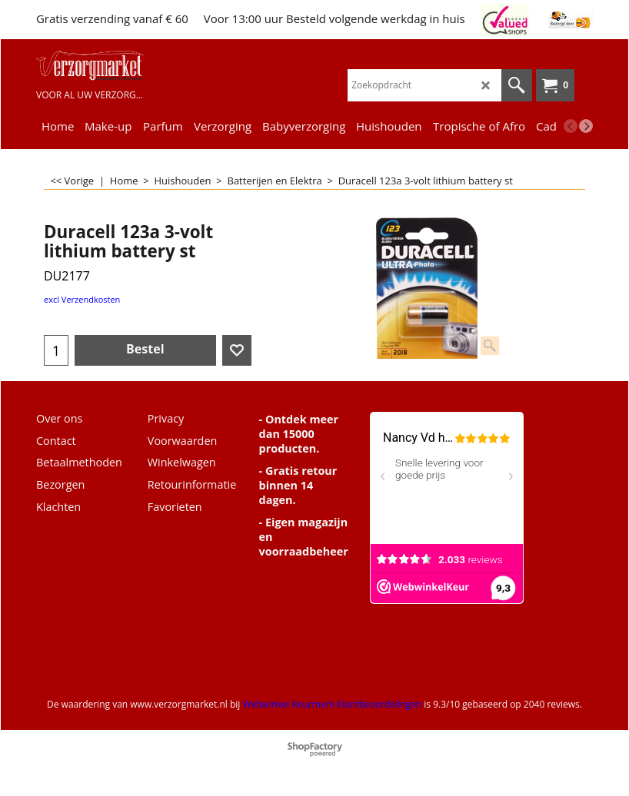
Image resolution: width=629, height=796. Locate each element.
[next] (586, 126)
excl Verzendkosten (82, 299)
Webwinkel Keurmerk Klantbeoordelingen (331, 704)
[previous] (570, 126)
